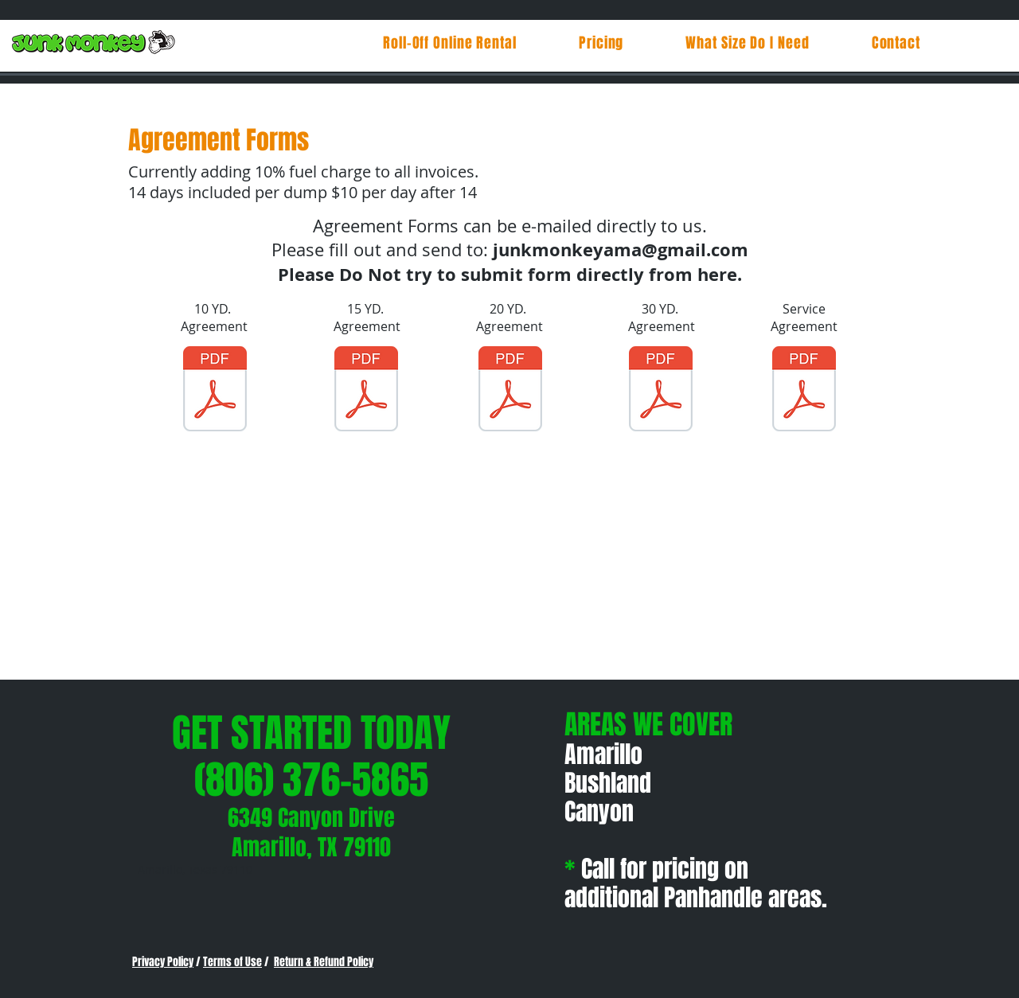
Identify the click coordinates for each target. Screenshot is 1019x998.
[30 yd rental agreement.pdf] (661, 390)
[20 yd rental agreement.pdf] (510, 390)
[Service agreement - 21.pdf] (804, 390)
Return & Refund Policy (323, 961)
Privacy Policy (162, 961)
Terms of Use (232, 961)
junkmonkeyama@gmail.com (620, 249)
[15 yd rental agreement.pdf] (366, 390)
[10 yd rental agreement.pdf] (215, 390)
